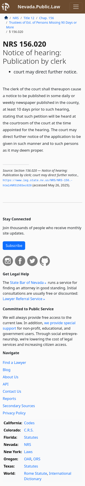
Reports (9, 398)
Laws (28, 451)
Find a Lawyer (14, 362)
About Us (10, 376)
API (5, 384)
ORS (36, 458)
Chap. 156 (46, 18)
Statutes (31, 437)
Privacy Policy (14, 413)
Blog (6, 369)
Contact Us (12, 391)
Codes (29, 422)
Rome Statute (35, 473)
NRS (16, 18)
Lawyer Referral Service (22, 298)
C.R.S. (29, 430)
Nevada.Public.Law (39, 7)
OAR (27, 458)
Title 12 (29, 18)
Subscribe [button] (14, 245)
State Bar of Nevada (27, 282)
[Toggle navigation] (76, 6)
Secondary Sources (19, 405)
